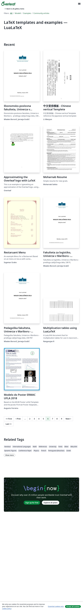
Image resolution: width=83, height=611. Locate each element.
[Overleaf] (8, 3)
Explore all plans (50, 502)
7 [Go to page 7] (52, 419)
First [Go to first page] (9, 419)
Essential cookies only (56, 606)
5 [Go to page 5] (43, 419)
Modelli (18, 13)
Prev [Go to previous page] (18, 419)
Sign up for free (31, 502)
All (11, 13)
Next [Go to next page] (68, 419)
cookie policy (6, 609)
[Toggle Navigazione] (79, 4)
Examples (27, 13)
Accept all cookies (73, 606)
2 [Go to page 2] (29, 419)
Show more (9, 455)
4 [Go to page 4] (38, 419)
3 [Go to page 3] (34, 419)
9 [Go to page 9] (61, 419)
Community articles (41, 13)
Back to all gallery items (14, 9)
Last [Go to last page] (9, 424)
